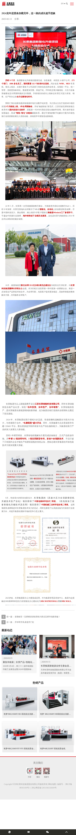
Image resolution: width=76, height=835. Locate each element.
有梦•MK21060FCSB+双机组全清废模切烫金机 (23, 714)
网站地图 (52, 784)
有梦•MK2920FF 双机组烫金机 (53, 749)
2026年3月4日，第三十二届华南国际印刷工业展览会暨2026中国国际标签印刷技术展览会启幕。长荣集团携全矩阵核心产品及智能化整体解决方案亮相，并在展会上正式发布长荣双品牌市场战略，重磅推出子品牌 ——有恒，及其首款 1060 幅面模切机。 (18, 668)
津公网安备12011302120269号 (44, 788)
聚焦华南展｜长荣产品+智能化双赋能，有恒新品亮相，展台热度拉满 (19, 662)
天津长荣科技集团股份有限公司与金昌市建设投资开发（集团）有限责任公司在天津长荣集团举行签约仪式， (56, 672)
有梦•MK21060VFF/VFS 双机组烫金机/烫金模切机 (24, 749)
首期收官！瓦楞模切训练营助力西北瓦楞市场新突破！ (37, 617)
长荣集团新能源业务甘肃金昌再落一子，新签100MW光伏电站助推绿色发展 (56, 666)
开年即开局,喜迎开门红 (24, 622)
